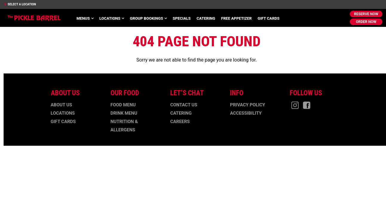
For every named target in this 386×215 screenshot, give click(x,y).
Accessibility (246, 113)
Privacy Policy (247, 105)
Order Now (366, 22)
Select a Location (20, 4)
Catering (206, 18)
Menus (83, 18)
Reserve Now (366, 14)
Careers (180, 121)
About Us (61, 105)
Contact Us (183, 105)
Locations (109, 18)
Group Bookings (146, 18)
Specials (182, 18)
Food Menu (123, 105)
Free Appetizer (236, 18)
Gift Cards (268, 18)
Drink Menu (124, 113)
